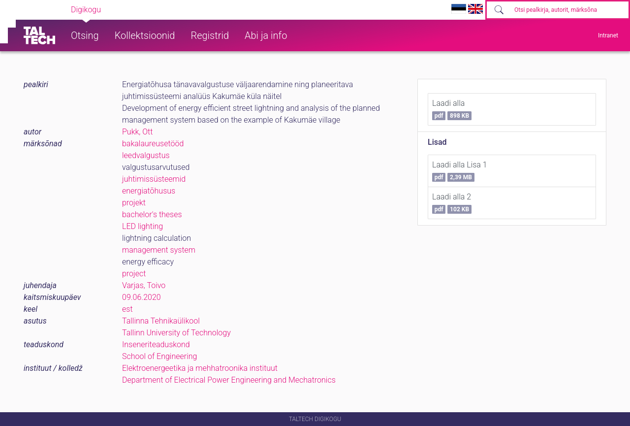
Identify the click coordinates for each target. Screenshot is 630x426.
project (134, 273)
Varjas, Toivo (143, 285)
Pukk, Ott (137, 131)
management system (158, 250)
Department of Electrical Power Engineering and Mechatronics (229, 380)
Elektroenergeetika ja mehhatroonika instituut (200, 368)
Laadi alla (452, 109)
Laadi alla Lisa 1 (459, 171)
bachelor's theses (152, 214)
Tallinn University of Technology (176, 332)
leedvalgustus (146, 155)
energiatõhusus (148, 191)
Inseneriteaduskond (156, 344)
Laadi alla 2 (452, 203)
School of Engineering (159, 356)
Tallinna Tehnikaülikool (161, 321)
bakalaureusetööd (153, 143)
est (127, 309)
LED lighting (142, 226)
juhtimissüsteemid (154, 179)
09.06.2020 (141, 297)
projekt (134, 202)
